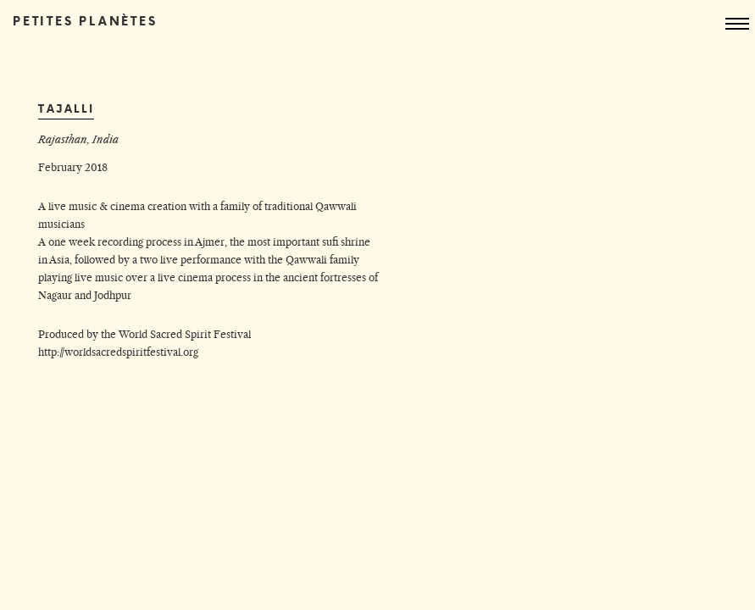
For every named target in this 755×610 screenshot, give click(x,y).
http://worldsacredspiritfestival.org (118, 352)
